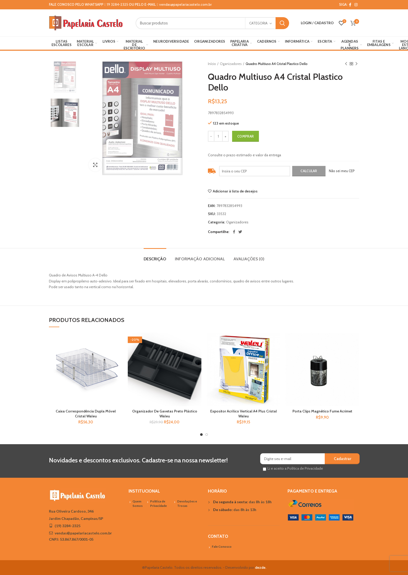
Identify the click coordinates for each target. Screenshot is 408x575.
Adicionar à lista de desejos (235, 191)
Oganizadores (231, 64)
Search (282, 23)
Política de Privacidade (158, 503)
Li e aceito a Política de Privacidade (295, 468)
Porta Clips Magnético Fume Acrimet (322, 411)
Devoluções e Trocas (187, 503)
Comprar (245, 136)
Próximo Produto (356, 64)
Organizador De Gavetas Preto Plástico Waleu (164, 413)
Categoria (258, 23)
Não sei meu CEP (342, 171)
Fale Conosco (222, 546)
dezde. (260, 567)
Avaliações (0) (248, 258)
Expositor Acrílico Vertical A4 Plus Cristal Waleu (243, 413)
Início (212, 64)
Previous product (346, 64)
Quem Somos (137, 503)
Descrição (155, 258)
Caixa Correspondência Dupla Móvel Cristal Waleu (86, 413)
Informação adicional (200, 258)
